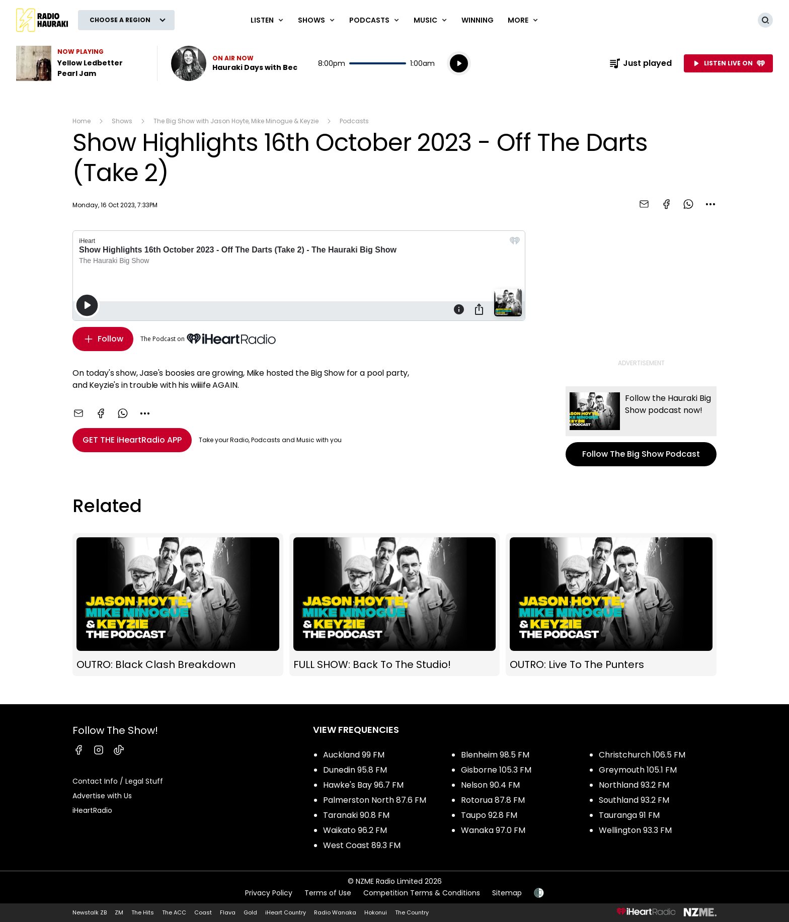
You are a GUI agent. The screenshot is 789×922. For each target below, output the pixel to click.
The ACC (174, 912)
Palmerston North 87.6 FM (374, 800)
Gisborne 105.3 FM (496, 770)
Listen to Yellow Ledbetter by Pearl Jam (80, 63)
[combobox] (710, 204)
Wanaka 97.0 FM (493, 830)
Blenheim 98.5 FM (495, 755)
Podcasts (354, 121)
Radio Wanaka (335, 912)
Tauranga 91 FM (629, 815)
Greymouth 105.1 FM (638, 770)
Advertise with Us (102, 796)
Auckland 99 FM (353, 755)
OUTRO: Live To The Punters (611, 605)
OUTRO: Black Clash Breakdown (177, 605)
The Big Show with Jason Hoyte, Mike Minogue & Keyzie (236, 121)
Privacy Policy (268, 893)
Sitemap (507, 893)
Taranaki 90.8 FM (356, 815)
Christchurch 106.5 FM (642, 755)
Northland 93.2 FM (634, 785)
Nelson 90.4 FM (490, 785)
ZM (119, 912)
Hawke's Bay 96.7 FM (363, 785)
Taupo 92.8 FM (489, 815)
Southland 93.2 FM (634, 800)
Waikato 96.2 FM (355, 830)
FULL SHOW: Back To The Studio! (394, 605)
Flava (227, 912)
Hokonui (375, 912)
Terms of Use (327, 893)
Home (81, 121)
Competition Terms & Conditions (421, 893)
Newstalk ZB (89, 912)
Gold (250, 912)
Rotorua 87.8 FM (493, 800)
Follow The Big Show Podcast (641, 426)
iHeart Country (285, 912)
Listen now (234, 63)
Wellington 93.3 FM (635, 830)
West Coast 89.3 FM (362, 845)
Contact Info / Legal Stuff (117, 781)
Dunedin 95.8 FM (355, 770)
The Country (412, 912)
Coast (203, 912)
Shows (122, 121)
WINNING (477, 20)
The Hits (142, 912)
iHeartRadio (92, 810)
